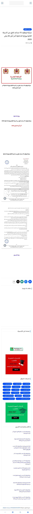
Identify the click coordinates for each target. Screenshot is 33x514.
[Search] (20, 512)
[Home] (28, 512)
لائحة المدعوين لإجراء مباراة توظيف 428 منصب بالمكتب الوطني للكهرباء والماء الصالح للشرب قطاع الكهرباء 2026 (21, 447)
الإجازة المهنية (18, 384)
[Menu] (13, 512)
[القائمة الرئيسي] (31, 3)
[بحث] (2, 3)
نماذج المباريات (11, 399)
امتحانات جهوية (26, 387)
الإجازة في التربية (8, 384)
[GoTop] (5, 512)
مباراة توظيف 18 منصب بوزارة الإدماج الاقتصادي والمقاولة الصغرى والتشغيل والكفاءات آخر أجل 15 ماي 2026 (21, 462)
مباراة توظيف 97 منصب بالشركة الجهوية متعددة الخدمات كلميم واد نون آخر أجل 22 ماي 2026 (21, 498)
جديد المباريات (17, 387)
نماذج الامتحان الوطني (25, 399)
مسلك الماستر (16, 393)
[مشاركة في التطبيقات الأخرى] (14, 281)
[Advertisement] (16, 18)
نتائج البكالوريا (26, 396)
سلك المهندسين (26, 390)
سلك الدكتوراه (7, 387)
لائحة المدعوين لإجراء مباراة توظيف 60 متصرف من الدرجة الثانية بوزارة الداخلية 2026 (21, 483)
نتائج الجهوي (18, 396)
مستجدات (8, 390)
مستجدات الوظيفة (27, 29)
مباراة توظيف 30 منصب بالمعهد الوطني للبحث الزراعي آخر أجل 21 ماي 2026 (21, 476)
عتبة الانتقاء (16, 390)
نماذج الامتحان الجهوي (8, 396)
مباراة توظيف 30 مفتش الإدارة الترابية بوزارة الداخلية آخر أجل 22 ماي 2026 (22, 439)
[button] (25, 281)
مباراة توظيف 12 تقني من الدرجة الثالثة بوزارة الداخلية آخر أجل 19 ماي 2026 (22, 490)
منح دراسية (7, 393)
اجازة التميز (27, 384)
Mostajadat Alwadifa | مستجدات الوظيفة (11, 508)
